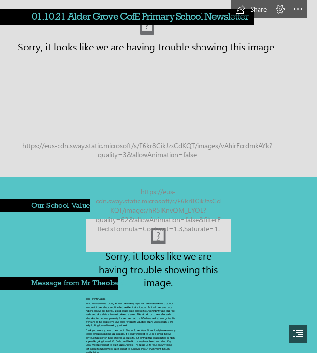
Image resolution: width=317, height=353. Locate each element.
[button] (251, 9)
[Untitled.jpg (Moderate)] (158, 235)
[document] (158, 176)
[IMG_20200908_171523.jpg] (158, 89)
